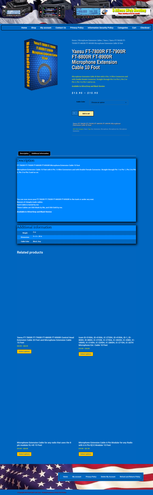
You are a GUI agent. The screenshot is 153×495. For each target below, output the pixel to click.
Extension (97, 129)
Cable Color (80, 101)
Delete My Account (108, 477)
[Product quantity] (75, 113)
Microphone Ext (114, 129)
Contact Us (61, 27)
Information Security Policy (100, 27)
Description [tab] (24, 153)
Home (24, 27)
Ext (92, 129)
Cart (134, 27)
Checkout (144, 27)
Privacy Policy (77, 27)
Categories (123, 27)
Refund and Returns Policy (130, 477)
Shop (33, 27)
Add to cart (86, 113)
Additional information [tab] (40, 153)
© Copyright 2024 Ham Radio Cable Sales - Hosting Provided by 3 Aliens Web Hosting (41, 492)
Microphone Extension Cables (90, 40)
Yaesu (105, 40)
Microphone (104, 129)
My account (45, 27)
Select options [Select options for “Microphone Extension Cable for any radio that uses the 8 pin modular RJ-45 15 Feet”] (24, 454)
